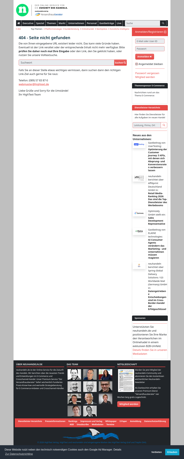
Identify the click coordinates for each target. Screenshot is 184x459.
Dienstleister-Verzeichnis (30, 421)
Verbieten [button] (156, 452)
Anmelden (144, 56)
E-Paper (123, 421)
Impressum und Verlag (91, 421)
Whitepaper (111, 421)
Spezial (40, 23)
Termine (110, 424)
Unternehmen (76, 23)
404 (18, 29)
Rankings (72, 421)
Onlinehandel (87, 29)
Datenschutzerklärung (155, 421)
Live (119, 23)
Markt (62, 23)
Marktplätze (101, 29)
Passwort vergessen (147, 73)
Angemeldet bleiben (150, 64)
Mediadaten (97, 424)
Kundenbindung (71, 29)
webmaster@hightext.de (34, 84)
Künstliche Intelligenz (119, 29)
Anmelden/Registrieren (149, 32)
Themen (51, 23)
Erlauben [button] (172, 452)
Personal (92, 23)
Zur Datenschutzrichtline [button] (19, 454)
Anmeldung (135, 421)
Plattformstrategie (53, 29)
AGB (72, 424)
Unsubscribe (83, 424)
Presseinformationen (55, 421)
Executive (28, 23)
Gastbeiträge (106, 23)
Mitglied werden (145, 77)
